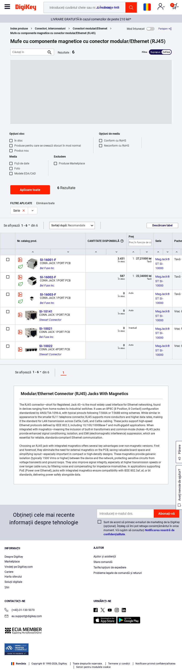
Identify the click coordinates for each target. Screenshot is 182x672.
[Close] (175, 647)
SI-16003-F (48, 294)
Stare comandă (103, 562)
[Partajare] (165, 28)
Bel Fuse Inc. (47, 268)
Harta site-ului (13, 576)
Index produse (19, 28)
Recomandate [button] (68, 225)
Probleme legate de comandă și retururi (118, 573)
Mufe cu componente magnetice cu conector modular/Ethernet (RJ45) (53, 33)
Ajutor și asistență (105, 556)
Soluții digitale (13, 582)
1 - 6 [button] (24, 225)
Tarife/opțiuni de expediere (110, 567)
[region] (91, 656)
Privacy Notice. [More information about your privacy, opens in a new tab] (83, 655)
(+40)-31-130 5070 (20, 610)
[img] (26, 8)
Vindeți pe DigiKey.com (19, 566)
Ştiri (7, 587)
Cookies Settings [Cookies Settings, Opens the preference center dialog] (62, 664)
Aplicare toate (30, 190)
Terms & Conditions (55, 655)
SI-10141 (45, 311)
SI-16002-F (48, 277)
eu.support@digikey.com (23, 616)
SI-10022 (45, 346)
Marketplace (12, 561)
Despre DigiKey (14, 556)
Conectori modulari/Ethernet (90, 28)
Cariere (9, 571)
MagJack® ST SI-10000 (162, 263)
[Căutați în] (28, 52)
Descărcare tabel (162, 225)
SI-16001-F (48, 260)
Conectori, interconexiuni (50, 28)
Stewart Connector (50, 319)
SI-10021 (45, 328)
